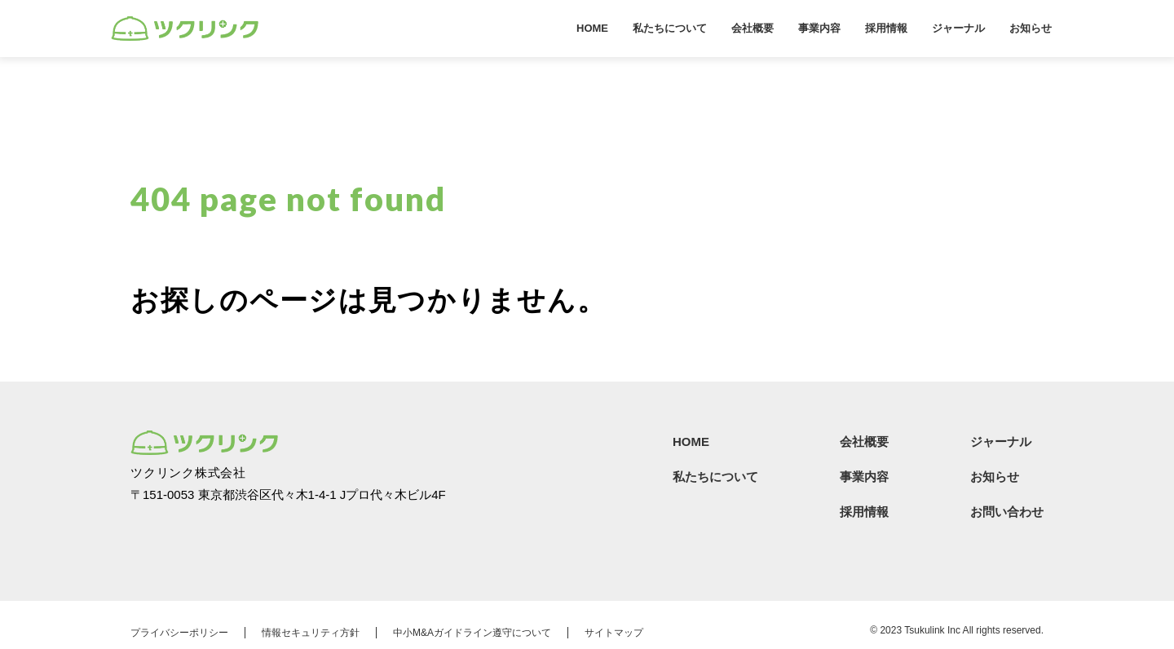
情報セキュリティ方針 (311, 632)
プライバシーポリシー (179, 632)
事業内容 (819, 28)
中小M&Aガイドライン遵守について (472, 632)
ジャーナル (958, 28)
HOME (592, 28)
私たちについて (670, 28)
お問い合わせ (1007, 512)
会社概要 (752, 28)
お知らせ (1030, 28)
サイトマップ (614, 632)
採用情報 (886, 28)
